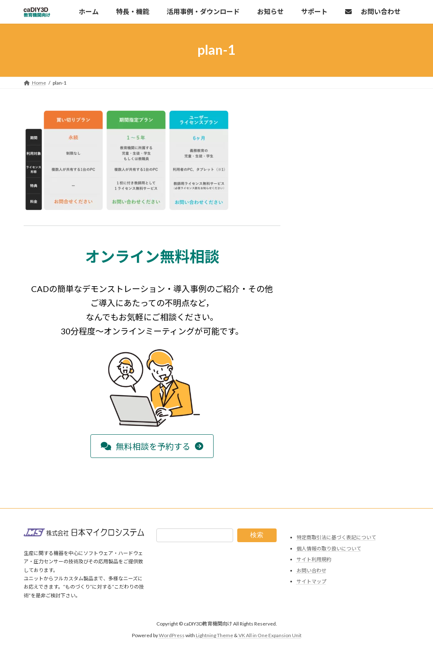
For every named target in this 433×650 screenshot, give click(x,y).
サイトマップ (311, 582)
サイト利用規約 (314, 560)
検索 (256, 534)
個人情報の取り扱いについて (329, 548)
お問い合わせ (311, 570)
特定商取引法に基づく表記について (336, 537)
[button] (152, 446)
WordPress (172, 636)
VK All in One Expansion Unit (270, 636)
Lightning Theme (214, 636)
